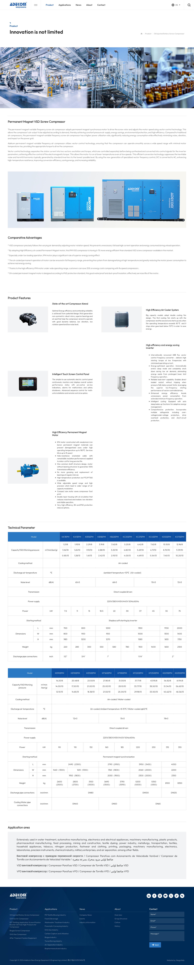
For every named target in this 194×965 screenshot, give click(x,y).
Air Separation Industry (54, 945)
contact (101, 4)
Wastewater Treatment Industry (57, 922)
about (89, 4)
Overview (118, 915)
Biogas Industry (50, 937)
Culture (117, 922)
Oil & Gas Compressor (18, 934)
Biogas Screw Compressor (20, 930)
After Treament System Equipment (23, 938)
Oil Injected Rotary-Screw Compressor (24, 915)
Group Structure (121, 919)
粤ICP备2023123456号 (76, 960)
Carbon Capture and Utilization (57, 933)
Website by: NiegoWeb (175, 960)
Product (50, 4)
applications (65, 4)
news (78, 4)
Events (82, 919)
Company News (86, 915)
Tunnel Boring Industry (53, 941)
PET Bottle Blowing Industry (55, 915)
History (117, 926)
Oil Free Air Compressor (19, 919)
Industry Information (87, 922)
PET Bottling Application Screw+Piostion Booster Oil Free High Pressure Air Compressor (25, 924)
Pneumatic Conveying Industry (56, 926)
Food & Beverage (51, 919)
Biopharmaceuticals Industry (56, 948)
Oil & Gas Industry (51, 930)
